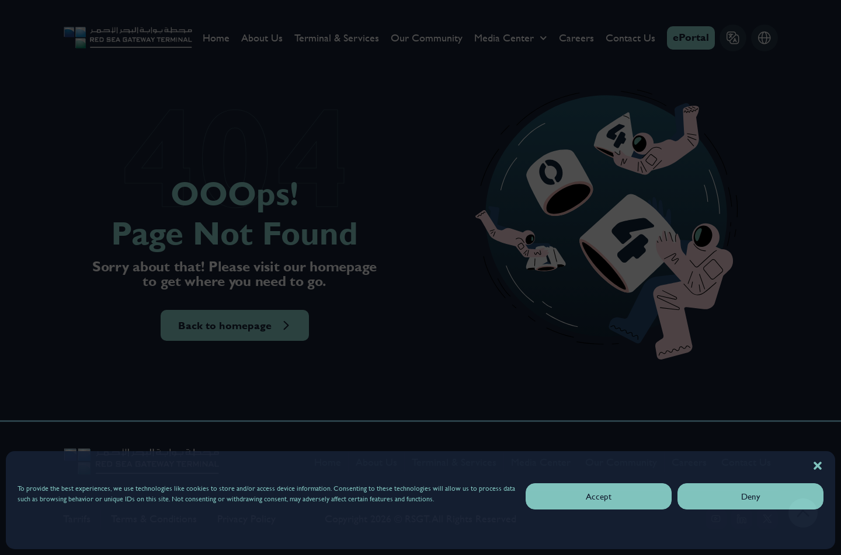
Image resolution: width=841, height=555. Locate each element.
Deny (750, 496)
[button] (817, 466)
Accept (598, 496)
